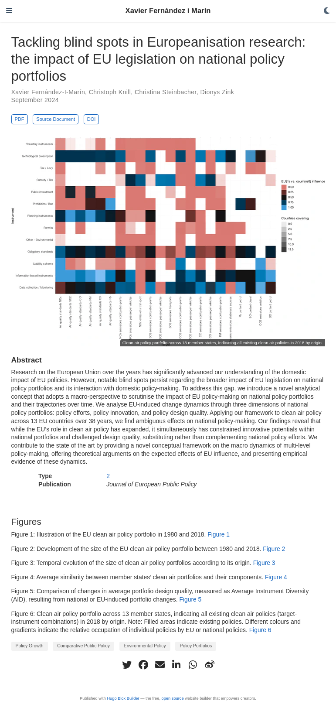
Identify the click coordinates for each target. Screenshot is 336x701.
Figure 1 (218, 534)
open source (173, 698)
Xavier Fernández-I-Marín (48, 92)
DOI (91, 119)
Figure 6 (260, 629)
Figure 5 (190, 599)
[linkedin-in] (176, 664)
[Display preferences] (327, 11)
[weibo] (209, 664)
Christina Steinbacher (166, 92)
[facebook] (143, 664)
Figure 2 (274, 548)
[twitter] (126, 664)
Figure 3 (264, 562)
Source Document (55, 119)
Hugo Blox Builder (123, 698)
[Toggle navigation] (9, 11)
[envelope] (159, 664)
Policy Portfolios (196, 645)
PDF (19, 119)
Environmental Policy (145, 645)
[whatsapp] (193, 664)
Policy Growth (30, 645)
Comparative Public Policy (83, 645)
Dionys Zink (217, 92)
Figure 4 (276, 577)
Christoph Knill (110, 92)
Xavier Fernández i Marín (168, 11)
